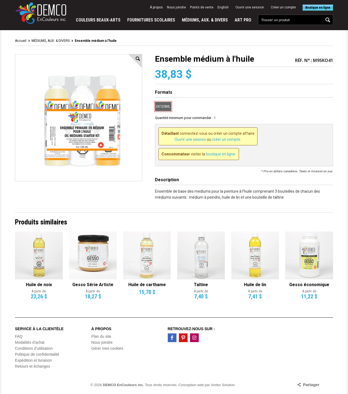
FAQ (19, 336)
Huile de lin (255, 284)
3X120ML (163, 106)
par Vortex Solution (220, 385)
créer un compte (226, 139)
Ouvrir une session (249, 7)
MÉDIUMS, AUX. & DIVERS (205, 20)
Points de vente (201, 7)
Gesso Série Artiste (92, 284)
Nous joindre (176, 7)
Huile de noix (39, 284)
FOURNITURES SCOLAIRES (151, 20)
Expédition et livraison (33, 360)
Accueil (20, 41)
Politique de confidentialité (37, 354)
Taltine (201, 284)
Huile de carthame (147, 284)
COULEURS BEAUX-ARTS (98, 20)
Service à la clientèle (39, 329)
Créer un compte (283, 7)
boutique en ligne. (221, 154)
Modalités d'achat (30, 342)
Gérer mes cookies (107, 348)
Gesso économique (309, 284)
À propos (156, 7)
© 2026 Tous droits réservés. (134, 385)
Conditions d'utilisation (34, 348)
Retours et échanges (32, 366)
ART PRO (243, 20)
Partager (311, 384)
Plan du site (101, 336)
